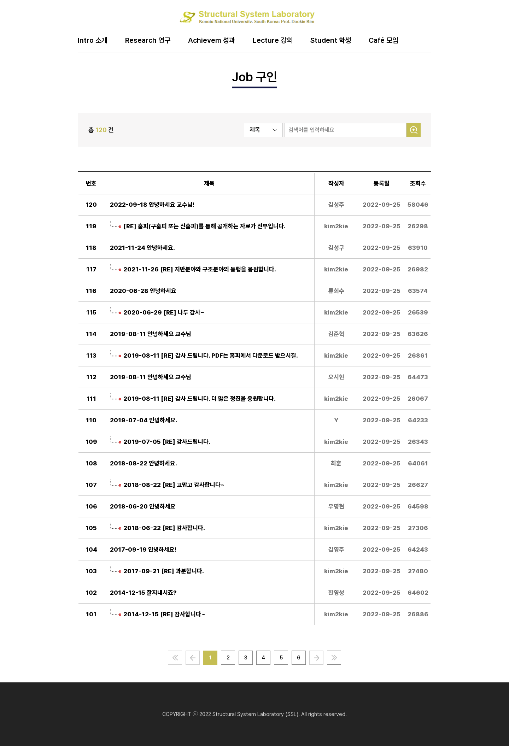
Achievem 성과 (211, 41)
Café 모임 (383, 41)
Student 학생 (330, 41)
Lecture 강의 (273, 41)
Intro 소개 (92, 41)
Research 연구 (147, 41)
